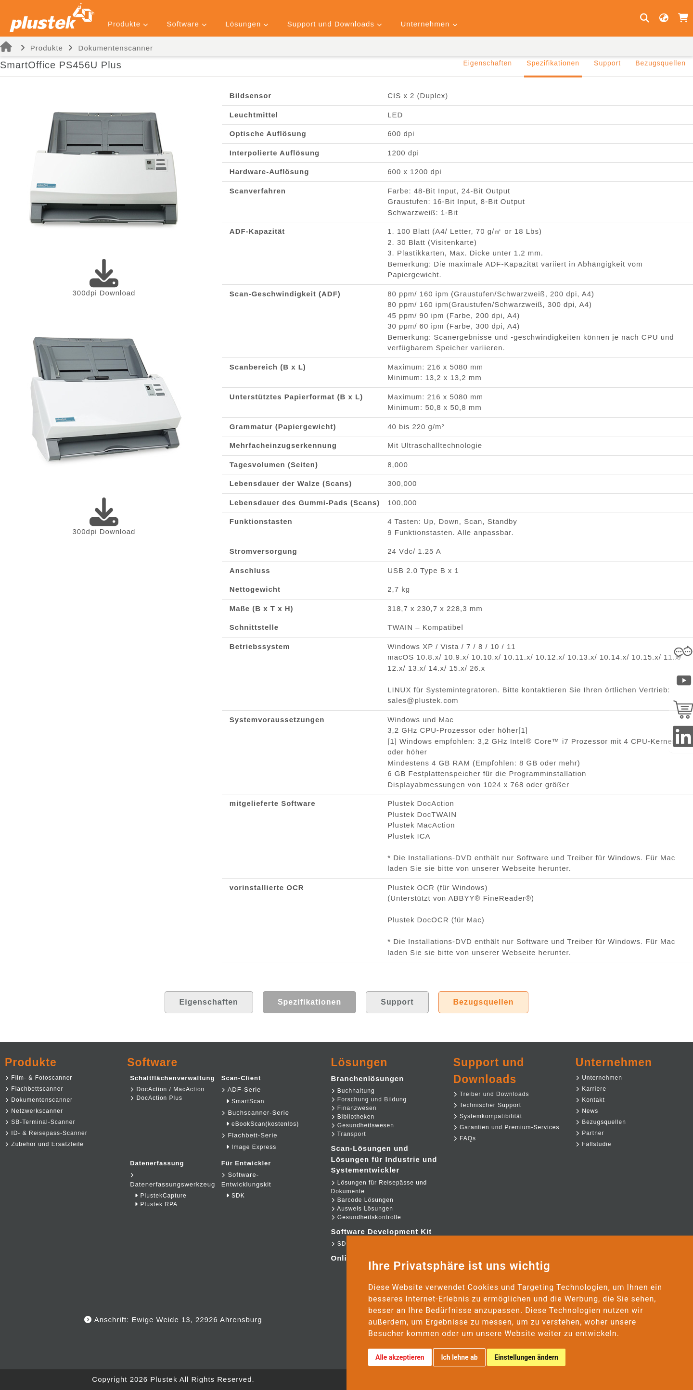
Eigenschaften (487, 63)
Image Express (251, 1147)
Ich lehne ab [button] (459, 1357)
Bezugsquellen (660, 63)
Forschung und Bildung (369, 1099)
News (587, 1111)
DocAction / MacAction (167, 1089)
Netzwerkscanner (34, 1111)
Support (607, 63)
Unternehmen (599, 1077)
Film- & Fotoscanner (38, 1077)
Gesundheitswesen (362, 1125)
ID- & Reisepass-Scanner (46, 1133)
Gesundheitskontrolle (366, 1217)
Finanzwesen (354, 1108)
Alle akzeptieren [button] (399, 1357)
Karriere (591, 1088)
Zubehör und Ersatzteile (44, 1144)
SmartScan (245, 1101)
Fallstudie (594, 1144)
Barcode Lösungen (362, 1200)
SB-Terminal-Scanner (40, 1122)
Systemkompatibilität (487, 1116)
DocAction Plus (156, 1098)
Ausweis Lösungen (362, 1208)
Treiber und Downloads (491, 1094)
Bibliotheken (353, 1116)
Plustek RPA (156, 1204)
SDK (235, 1195)
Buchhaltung (353, 1090)
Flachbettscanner (34, 1088)
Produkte (46, 48)
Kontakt (590, 1100)
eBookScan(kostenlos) (262, 1124)
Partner (590, 1133)
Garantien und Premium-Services (506, 1127)
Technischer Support (487, 1105)
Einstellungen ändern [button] (526, 1357)
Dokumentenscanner (115, 48)
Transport (348, 1134)
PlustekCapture (160, 1195)
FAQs (464, 1138)
